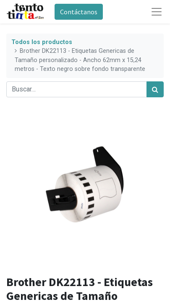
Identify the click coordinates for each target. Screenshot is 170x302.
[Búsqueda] (155, 89)
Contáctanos (78, 12)
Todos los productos (41, 42)
